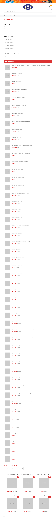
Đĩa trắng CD (14, 425)
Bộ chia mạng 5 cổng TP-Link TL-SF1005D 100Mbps (22, 361)
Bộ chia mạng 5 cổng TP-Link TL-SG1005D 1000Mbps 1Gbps (24, 345)
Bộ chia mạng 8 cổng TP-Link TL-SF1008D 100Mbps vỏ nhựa (24, 377)
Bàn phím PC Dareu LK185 (17, 233)
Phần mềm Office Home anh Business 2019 (20, 161)
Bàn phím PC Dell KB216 (16, 209)
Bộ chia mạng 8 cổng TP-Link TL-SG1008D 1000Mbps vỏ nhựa (24, 353)
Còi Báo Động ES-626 (16, 457)
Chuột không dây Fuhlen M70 (17, 249)
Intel (5, 32)
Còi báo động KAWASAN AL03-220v (19, 433)
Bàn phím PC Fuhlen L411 (17, 217)
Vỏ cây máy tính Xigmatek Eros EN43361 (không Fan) (22, 393)
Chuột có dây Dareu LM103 (17, 265)
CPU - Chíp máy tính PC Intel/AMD (12, 53)
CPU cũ (6, 56)
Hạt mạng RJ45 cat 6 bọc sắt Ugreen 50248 (20, 105)
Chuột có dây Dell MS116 (17, 281)
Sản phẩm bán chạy (10, 61)
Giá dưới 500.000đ (8, 39)
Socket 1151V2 (7, 27)
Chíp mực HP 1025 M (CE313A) (18, 169)
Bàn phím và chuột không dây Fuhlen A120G (20, 225)
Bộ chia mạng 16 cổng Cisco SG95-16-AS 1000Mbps (22, 401)
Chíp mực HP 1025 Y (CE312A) (18, 177)
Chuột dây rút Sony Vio (16, 81)
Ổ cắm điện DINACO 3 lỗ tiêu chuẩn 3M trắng (21, 409)
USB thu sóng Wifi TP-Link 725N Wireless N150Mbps (22, 313)
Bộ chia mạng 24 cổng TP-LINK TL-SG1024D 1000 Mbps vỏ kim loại (25, 329)
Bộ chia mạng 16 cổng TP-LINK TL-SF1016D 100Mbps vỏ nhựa (24, 337)
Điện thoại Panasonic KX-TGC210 (18, 97)
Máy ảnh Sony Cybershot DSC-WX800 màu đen (21, 153)
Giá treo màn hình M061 (16, 137)
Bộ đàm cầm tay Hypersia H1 (17, 73)
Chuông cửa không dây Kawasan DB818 (19, 89)
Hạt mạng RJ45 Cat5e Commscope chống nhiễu (21, 121)
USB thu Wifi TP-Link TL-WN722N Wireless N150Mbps (23, 305)
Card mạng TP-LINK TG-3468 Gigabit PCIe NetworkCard (23, 297)
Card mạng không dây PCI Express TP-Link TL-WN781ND (23, 289)
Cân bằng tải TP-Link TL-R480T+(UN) (19, 369)
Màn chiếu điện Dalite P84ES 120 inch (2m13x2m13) (22, 145)
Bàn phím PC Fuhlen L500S (17, 129)
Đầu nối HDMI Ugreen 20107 (17, 113)
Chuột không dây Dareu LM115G (18, 257)
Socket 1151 (7, 30)
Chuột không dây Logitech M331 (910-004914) (21, 241)
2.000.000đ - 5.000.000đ (9, 48)
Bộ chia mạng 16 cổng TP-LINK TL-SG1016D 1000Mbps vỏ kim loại (25, 321)
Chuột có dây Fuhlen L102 (17, 273)
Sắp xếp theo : (7, 468)
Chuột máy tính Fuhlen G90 (17, 201)
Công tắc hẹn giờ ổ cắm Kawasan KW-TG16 (20, 441)
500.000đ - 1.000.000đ (9, 42)
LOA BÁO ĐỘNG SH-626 (17, 449)
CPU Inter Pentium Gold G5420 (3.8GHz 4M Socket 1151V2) (34, 474)
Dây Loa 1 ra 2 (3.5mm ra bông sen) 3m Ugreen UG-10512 (23, 385)
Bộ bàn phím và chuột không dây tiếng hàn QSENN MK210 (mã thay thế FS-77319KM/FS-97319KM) (31, 65)
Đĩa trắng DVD (15, 417)
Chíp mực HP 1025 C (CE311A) (18, 185)
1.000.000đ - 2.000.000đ (9, 45)
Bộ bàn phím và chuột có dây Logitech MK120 (21, 193)
